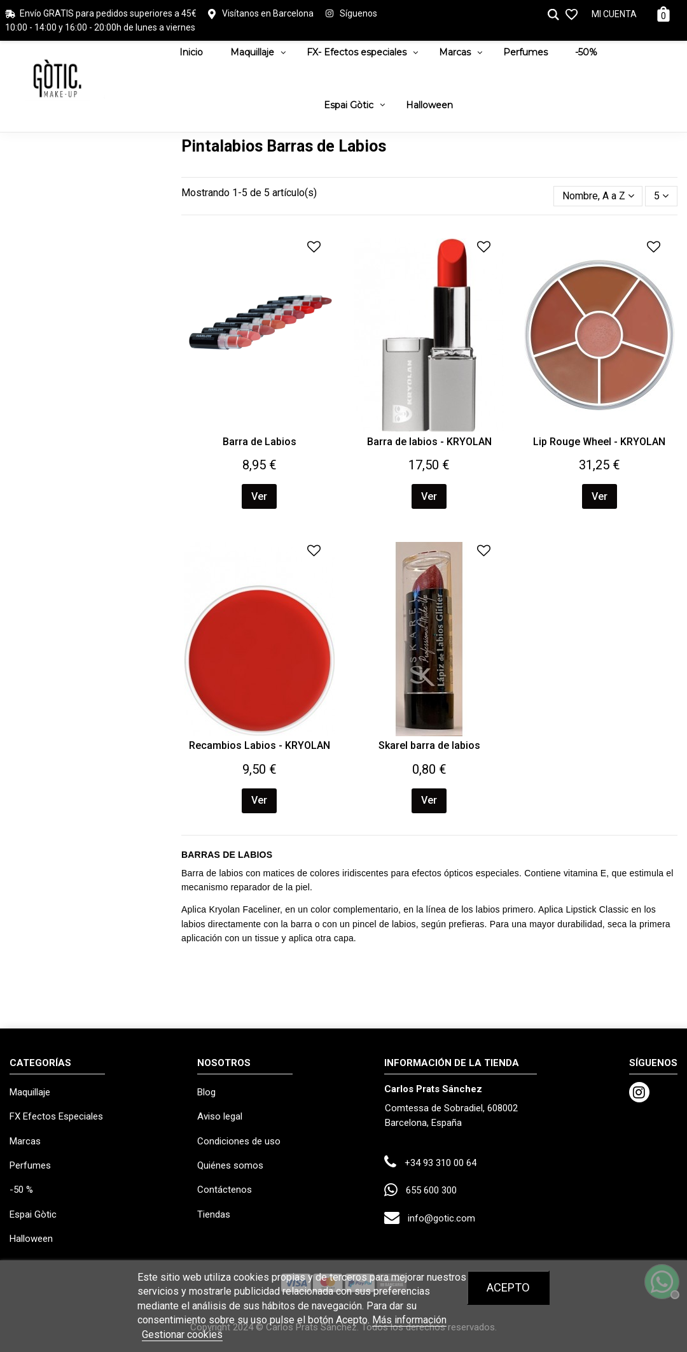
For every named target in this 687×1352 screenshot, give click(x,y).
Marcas (25, 1141)
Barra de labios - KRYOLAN (429, 442)
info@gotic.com (441, 1218)
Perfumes (30, 1165)
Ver (259, 496)
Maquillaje (30, 1092)
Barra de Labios (259, 442)
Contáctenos (224, 1189)
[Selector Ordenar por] (598, 196)
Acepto (508, 1287)
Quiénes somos (230, 1165)
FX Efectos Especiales (56, 1116)
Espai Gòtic (33, 1214)
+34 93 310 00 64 (440, 1163)
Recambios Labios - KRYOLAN (259, 745)
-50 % (21, 1189)
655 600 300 (431, 1190)
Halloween (31, 1238)
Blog (206, 1092)
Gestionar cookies (182, 1334)
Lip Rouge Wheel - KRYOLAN (599, 442)
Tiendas (213, 1214)
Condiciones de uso (239, 1141)
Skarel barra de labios (429, 745)
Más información (409, 1320)
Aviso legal (219, 1116)
